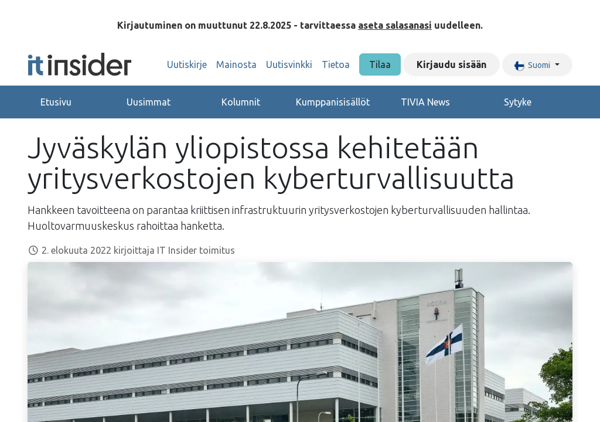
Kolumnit (240, 102)
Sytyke (517, 102)
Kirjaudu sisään (451, 64)
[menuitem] (187, 64)
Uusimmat (149, 102)
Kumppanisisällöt (333, 102)
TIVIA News (425, 102)
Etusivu (55, 102)
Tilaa (380, 64)
